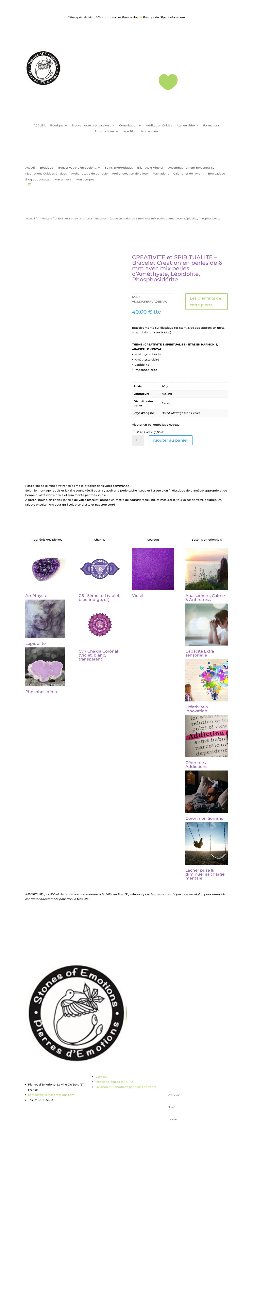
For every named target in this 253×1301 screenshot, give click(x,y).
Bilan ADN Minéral (150, 167)
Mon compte (85, 179)
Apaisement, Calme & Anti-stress (205, 597)
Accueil (30, 167)
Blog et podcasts (37, 179)
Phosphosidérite (42, 691)
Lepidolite (35, 643)
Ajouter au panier (170, 440)
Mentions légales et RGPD (114, 1082)
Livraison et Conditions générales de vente (126, 1087)
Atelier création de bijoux (130, 173)
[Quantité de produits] (138, 440)
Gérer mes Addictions (196, 764)
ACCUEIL (40, 125)
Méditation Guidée (159, 125)
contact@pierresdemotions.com (51, 1095)
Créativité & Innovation (196, 709)
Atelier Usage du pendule (89, 173)
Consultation (128, 125)
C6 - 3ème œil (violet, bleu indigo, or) (99, 597)
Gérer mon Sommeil (205, 818)
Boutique (56, 125)
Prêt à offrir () (150, 432)
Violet (138, 595)
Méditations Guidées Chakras (46, 173)
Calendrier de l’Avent (188, 173)
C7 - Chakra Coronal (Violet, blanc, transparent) (98, 655)
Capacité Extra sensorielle (199, 653)
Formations (211, 125)
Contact (101, 1076)
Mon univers (150, 131)
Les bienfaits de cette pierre (205, 301)
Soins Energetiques (119, 167)
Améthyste (45, 218)
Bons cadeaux (104, 131)
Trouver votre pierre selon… (91, 125)
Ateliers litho (186, 125)
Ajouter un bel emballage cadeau (155, 424)
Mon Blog (130, 131)
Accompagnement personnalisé (191, 167)
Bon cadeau (216, 173)
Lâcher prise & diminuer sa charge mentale (205, 874)
